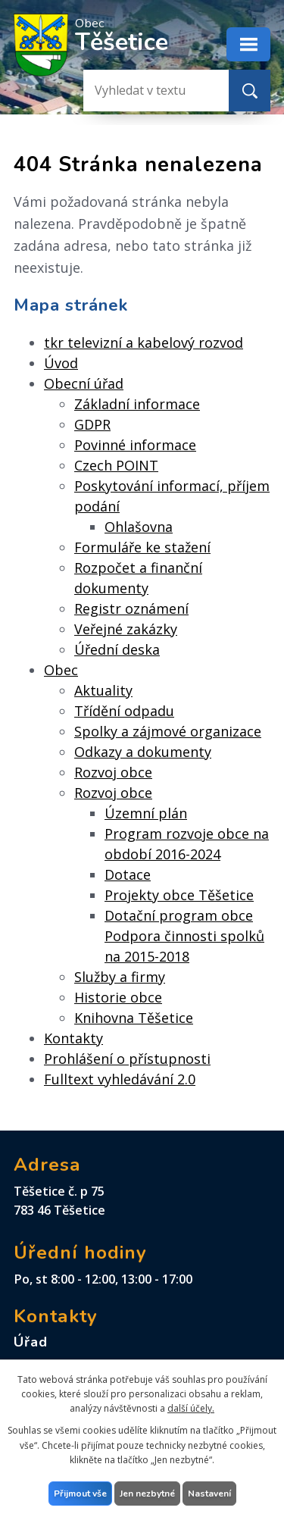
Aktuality (103, 690)
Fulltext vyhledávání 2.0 (119, 1079)
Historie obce (118, 997)
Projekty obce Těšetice (179, 895)
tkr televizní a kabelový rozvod (143, 342)
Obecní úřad (83, 383)
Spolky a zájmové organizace (167, 731)
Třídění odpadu (124, 711)
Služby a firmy (119, 977)
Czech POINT (116, 465)
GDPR (92, 424)
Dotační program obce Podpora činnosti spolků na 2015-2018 (184, 935)
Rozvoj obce (113, 772)
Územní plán (146, 813)
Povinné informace (135, 445)
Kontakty (73, 1038)
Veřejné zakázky (125, 629)
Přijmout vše (80, 1493)
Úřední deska (117, 649)
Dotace (128, 874)
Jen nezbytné (147, 1493)
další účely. (190, 1408)
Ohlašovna (139, 527)
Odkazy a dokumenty (142, 752)
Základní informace (137, 404)
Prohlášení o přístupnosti (127, 1058)
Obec (61, 670)
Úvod (61, 363)
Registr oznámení (131, 608)
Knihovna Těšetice (133, 1018)
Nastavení (209, 1493)
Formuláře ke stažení (142, 547)
